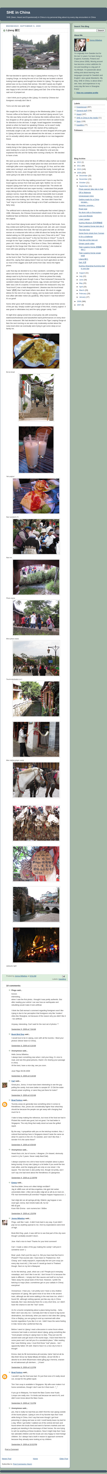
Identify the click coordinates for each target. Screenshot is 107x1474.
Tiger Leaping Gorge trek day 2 (91, 226)
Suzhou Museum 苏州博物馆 (90, 223)
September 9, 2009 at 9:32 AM (23, 1095)
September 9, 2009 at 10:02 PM (24, 1444)
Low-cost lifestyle (86, 216)
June (81, 280)
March (82, 290)
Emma (14, 1183)
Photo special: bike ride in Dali (91, 189)
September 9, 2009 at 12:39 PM (24, 1178)
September (84, 186)
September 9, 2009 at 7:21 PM (23, 1403)
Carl (13, 1081)
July (81, 276)
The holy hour (84, 230)
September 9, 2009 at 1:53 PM (23, 1214)
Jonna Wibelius (18, 1218)
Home (35, 1459)
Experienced (81, 107)
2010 (79, 169)
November (83, 179)
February (83, 294)
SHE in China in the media (87, 118)
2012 (79, 162)
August (82, 273)
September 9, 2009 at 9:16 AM (23, 1046)
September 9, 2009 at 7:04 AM (23, 1029)
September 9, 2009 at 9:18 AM (23, 1076)
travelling (62, 979)
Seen (78, 121)
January (82, 297)
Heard (78, 114)
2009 (79, 173)
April (81, 287)
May (81, 283)
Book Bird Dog (17, 1034)
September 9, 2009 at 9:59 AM (23, 1145)
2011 (79, 166)
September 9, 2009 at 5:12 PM (23, 1367)
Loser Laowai (84, 219)
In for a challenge (86, 237)
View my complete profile (87, 93)
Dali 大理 (82, 262)
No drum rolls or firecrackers (90, 212)
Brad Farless (16, 1100)
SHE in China (18, 12)
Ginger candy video (87, 244)
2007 (79, 305)
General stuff (81, 111)
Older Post (63, 1459)
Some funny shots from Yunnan (91, 233)
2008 (79, 301)
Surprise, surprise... (87, 205)
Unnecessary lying (86, 196)
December (83, 176)
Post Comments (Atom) (22, 1464)
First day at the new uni (88, 240)
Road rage (83, 209)
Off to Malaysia (85, 193)
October (82, 183)
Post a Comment (12, 1449)
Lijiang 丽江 (83, 259)
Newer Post (6, 1459)
